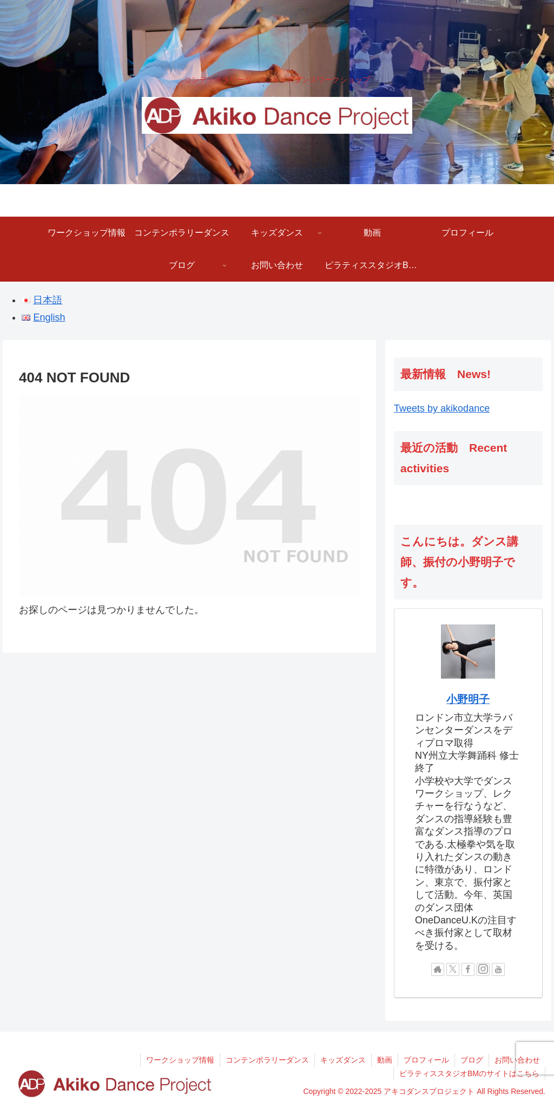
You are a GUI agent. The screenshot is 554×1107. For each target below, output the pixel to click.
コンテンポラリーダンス (267, 1060)
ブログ (471, 1060)
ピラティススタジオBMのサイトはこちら (469, 1073)
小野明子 (468, 699)
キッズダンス (343, 1060)
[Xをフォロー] (452, 969)
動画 (384, 1060)
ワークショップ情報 (180, 1060)
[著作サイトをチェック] (437, 969)
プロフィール (426, 1060)
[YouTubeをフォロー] (498, 969)
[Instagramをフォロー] (483, 969)
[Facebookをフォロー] (467, 969)
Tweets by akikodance (442, 408)
